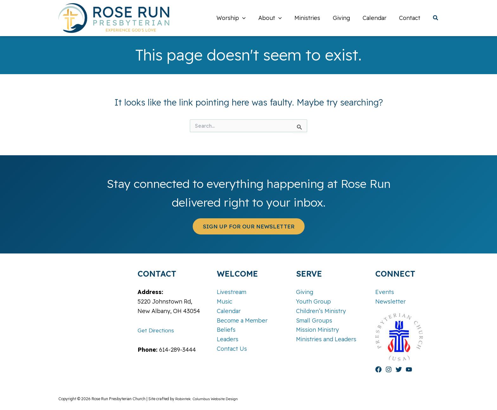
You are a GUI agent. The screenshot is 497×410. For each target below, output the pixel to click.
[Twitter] (399, 369)
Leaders (227, 339)
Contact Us (232, 348)
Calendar (229, 311)
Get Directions (157, 330)
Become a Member (242, 320)
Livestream (231, 292)
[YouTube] (409, 369)
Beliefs (226, 329)
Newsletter (390, 301)
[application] (249, 18)
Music (224, 301)
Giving (304, 292)
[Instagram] (388, 369)
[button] (436, 18)
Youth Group (313, 301)
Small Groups (314, 320)
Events (384, 292)
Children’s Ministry (321, 311)
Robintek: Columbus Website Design (207, 398)
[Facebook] (378, 369)
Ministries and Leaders (326, 339)
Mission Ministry (317, 329)
